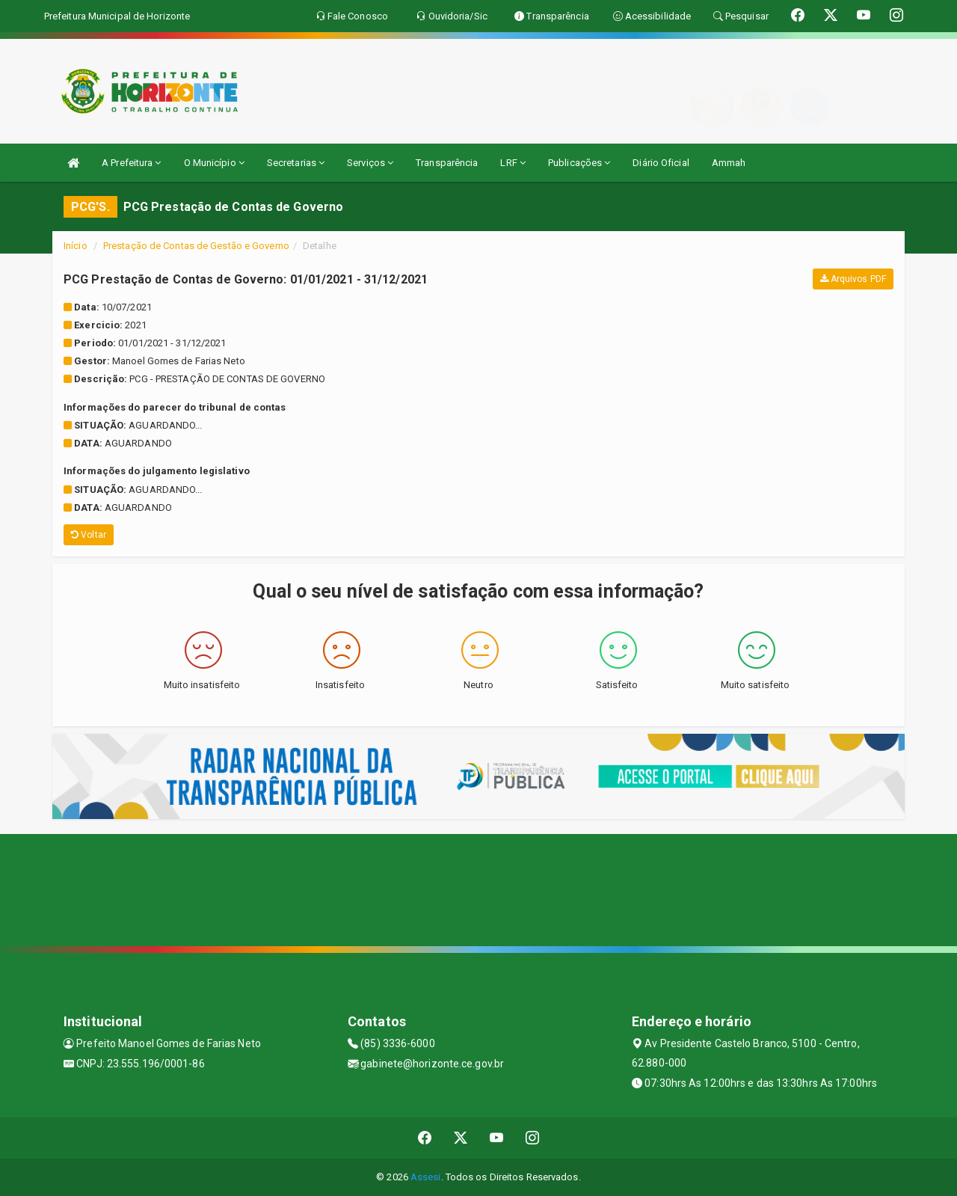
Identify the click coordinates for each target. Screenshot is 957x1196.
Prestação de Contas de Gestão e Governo (196, 245)
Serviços (370, 162)
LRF (513, 162)
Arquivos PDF (853, 279)
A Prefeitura (131, 162)
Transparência (447, 162)
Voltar (88, 535)
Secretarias (295, 162)
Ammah (729, 162)
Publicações (579, 162)
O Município (214, 162)
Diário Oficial (661, 162)
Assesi (425, 1177)
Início (75, 245)
